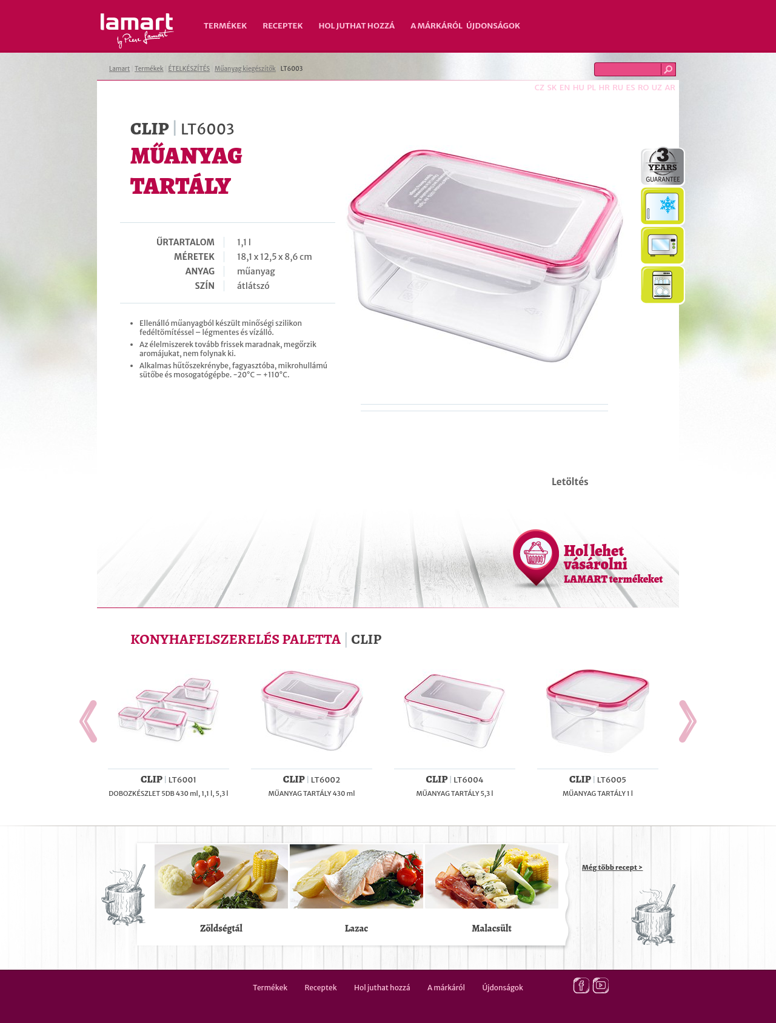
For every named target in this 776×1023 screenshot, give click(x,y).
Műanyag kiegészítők (245, 69)
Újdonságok (493, 26)
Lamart (137, 31)
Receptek (283, 26)
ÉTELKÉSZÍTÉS (189, 69)
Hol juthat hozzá (356, 26)
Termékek (225, 26)
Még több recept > (612, 867)
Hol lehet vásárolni (613, 563)
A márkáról (436, 26)
